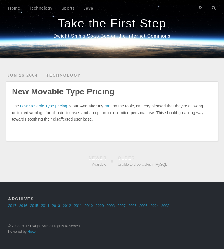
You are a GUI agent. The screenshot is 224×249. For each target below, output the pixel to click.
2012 (67, 206)
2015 (34, 206)
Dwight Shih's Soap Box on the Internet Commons (111, 35)
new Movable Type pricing (43, 106)
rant (107, 106)
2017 (12, 206)
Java (89, 8)
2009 (100, 206)
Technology (40, 8)
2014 (45, 206)
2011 (78, 206)
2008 (110, 206)
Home (14, 8)
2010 (89, 206)
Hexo (31, 231)
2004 (154, 206)
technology (63, 75)
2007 (122, 206)
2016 (23, 206)
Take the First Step (112, 23)
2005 (143, 206)
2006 (132, 206)
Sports (68, 8)
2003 (165, 206)
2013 (56, 206)
